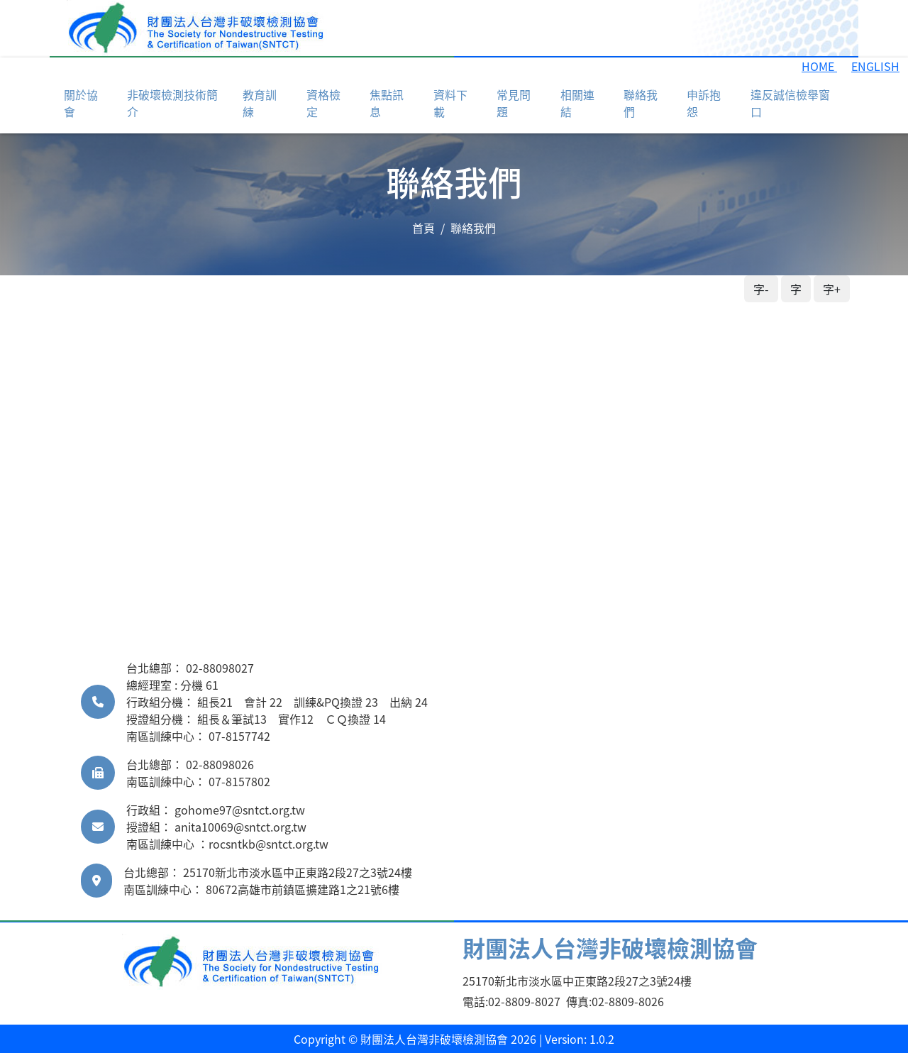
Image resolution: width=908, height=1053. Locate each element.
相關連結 (577, 103)
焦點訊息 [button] (387, 103)
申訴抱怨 (704, 103)
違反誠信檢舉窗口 (790, 103)
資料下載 (450, 103)
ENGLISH (875, 66)
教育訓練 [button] (260, 103)
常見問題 (514, 103)
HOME (819, 66)
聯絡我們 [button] (641, 103)
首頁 (423, 227)
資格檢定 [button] (323, 103)
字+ (832, 288)
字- (761, 288)
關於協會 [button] (81, 103)
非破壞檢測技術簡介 (172, 103)
